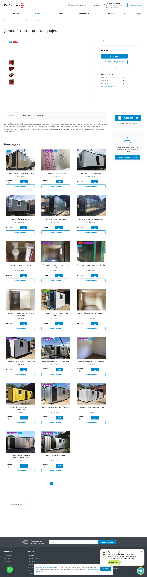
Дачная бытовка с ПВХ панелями (91, 361)
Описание (10, 115)
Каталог (39, 14)
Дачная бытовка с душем (56, 173)
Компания (17, 14)
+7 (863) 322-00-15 (128, 118)
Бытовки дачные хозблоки (56, 219)
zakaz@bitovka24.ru (117, 569)
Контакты (110, 13)
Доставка (60, 13)
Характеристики (25, 115)
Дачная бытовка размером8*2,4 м (91, 407)
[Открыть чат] (140, 571)
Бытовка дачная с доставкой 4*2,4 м (91, 265)
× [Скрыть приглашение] (142, 551)
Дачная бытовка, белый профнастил (20, 361)
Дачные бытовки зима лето (91, 173)
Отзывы (7, 561)
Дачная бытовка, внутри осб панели (56, 407)
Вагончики (31, 561)
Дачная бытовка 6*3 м (20, 219)
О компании (8, 555)
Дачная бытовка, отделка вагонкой (91, 313)
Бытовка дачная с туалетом (20, 265)
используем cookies (46, 567)
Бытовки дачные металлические (91, 219)
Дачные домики (33, 564)
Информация (85, 14)
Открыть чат (114, 562)
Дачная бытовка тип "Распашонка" (55, 361)
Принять (105, 569)
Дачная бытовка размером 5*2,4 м (20, 173)
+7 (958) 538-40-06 (113, 4)
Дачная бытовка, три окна (56, 455)
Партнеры (7, 558)
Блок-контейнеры (34, 558)
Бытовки (31, 555)
